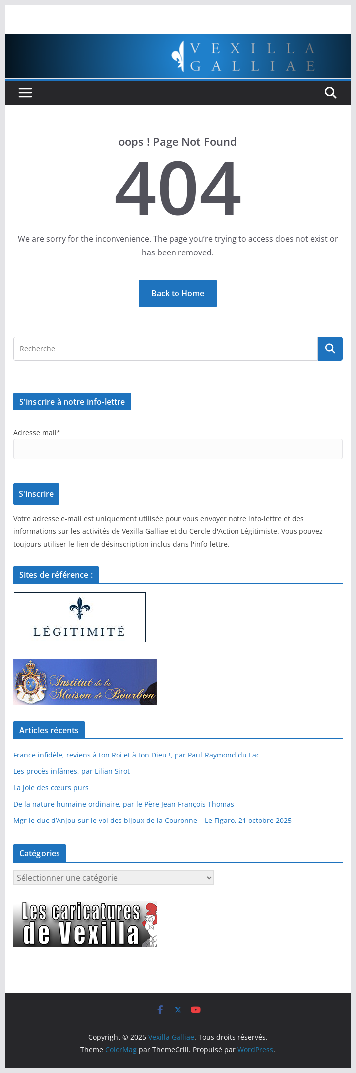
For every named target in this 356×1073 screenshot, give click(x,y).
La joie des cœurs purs (51, 787)
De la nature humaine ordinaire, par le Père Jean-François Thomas (123, 804)
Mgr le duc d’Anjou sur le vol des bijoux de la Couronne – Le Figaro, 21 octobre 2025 (152, 820)
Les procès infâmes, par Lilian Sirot (71, 771)
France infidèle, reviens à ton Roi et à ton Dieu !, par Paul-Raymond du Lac (136, 754)
